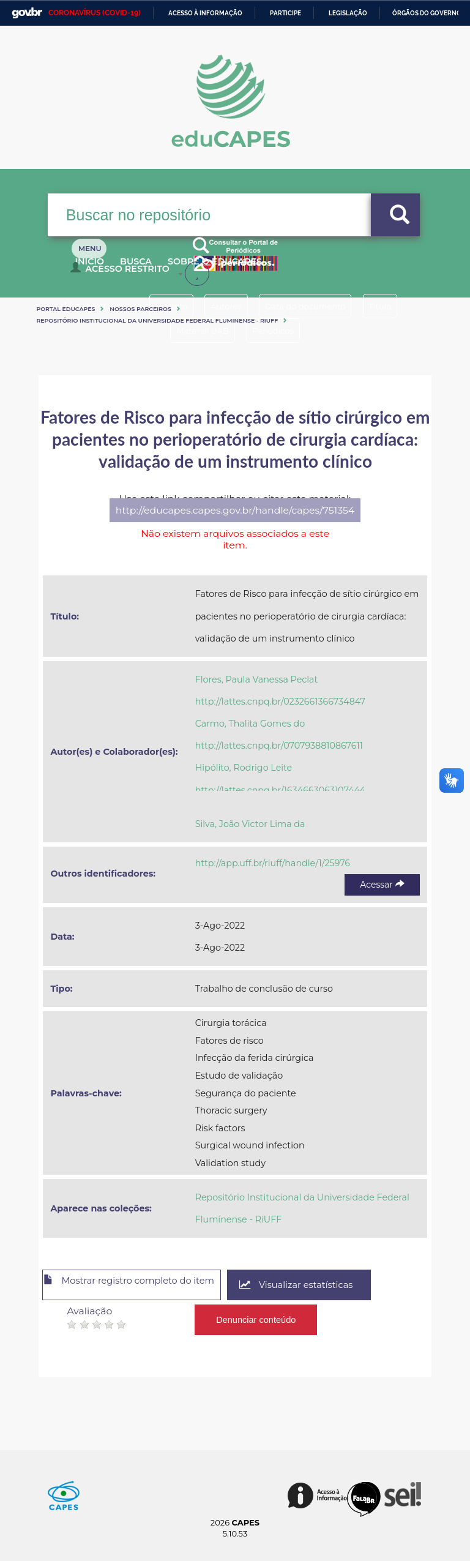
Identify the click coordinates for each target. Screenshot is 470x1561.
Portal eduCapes (65, 308)
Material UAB (196, 330)
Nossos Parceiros (140, 308)
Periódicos (279, 330)
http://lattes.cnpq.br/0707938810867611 (279, 745)
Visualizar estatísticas (331, 1285)
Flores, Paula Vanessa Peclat (256, 679)
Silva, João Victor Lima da (250, 823)
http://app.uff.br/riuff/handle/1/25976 (272, 863)
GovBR (27, 13)
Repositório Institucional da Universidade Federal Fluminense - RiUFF (157, 320)
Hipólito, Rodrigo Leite (244, 767)
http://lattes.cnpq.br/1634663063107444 (280, 790)
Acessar (382, 884)
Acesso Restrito (122, 273)
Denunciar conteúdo (257, 1315)
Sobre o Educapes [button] (247, 268)
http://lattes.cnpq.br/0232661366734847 (280, 701)
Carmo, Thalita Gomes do (250, 723)
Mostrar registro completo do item (144, 1285)
